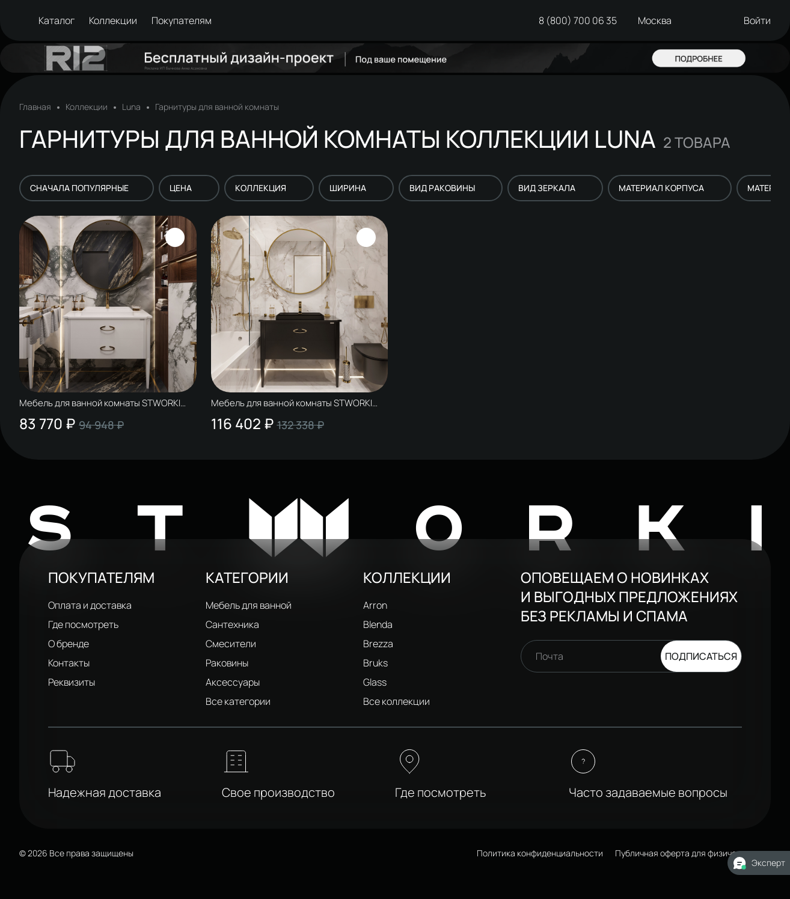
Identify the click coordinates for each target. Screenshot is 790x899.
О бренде (68, 643)
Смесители (231, 643)
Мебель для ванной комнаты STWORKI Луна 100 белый (103, 403)
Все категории (238, 701)
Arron (375, 605)
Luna (131, 107)
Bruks (375, 662)
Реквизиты (71, 682)
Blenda (378, 624)
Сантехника (232, 624)
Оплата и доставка (90, 605)
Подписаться (701, 656)
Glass (375, 682)
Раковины (227, 662)
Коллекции (87, 107)
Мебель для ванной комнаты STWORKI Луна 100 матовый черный (295, 403)
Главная (35, 107)
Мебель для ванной (249, 605)
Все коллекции (396, 701)
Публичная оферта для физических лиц (693, 853)
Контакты (69, 662)
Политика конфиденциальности (540, 853)
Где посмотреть (83, 624)
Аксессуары (233, 682)
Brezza (378, 643)
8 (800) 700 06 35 (575, 20)
